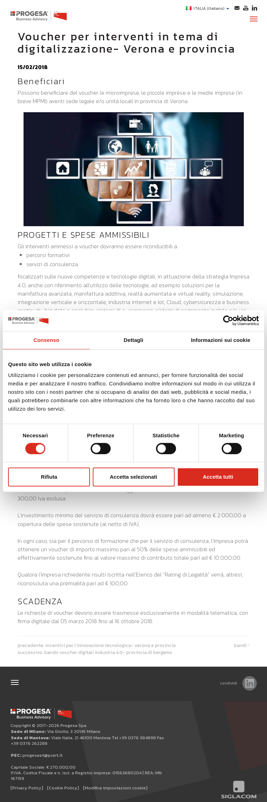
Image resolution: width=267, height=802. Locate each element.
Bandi (240, 645)
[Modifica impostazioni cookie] (115, 787)
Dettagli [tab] (133, 340)
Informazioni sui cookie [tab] (220, 340)
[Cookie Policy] (63, 787)
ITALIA (207, 8)
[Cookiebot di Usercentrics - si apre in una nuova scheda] (228, 320)
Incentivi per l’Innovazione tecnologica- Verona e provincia (110, 645)
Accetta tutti (218, 477)
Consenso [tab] (46, 340)
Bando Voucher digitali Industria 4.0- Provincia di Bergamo (108, 652)
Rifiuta (49, 477)
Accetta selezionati (133, 477)
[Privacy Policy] (27, 787)
